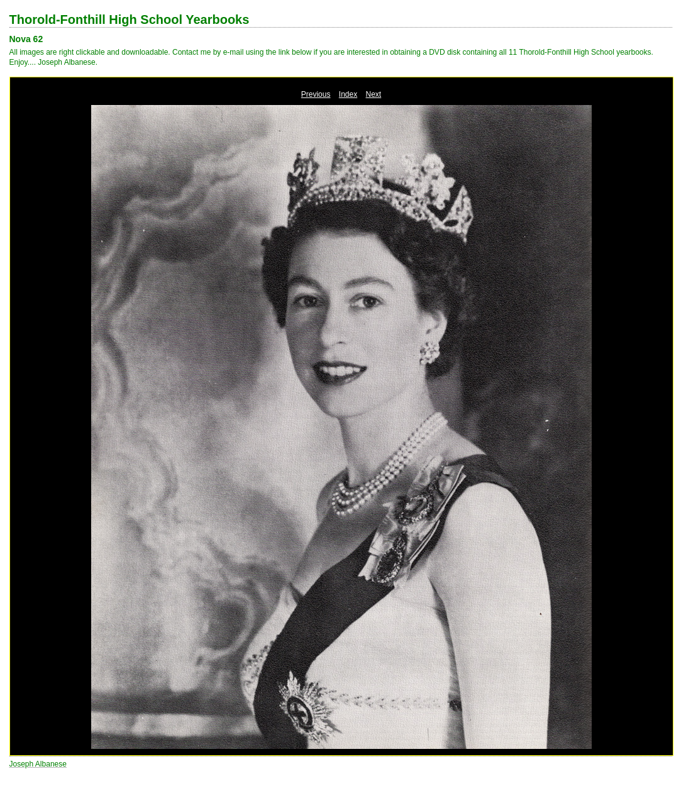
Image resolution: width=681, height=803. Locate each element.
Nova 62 (26, 39)
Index (348, 94)
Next (374, 94)
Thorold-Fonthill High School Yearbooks (129, 19)
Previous (316, 94)
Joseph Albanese (38, 764)
